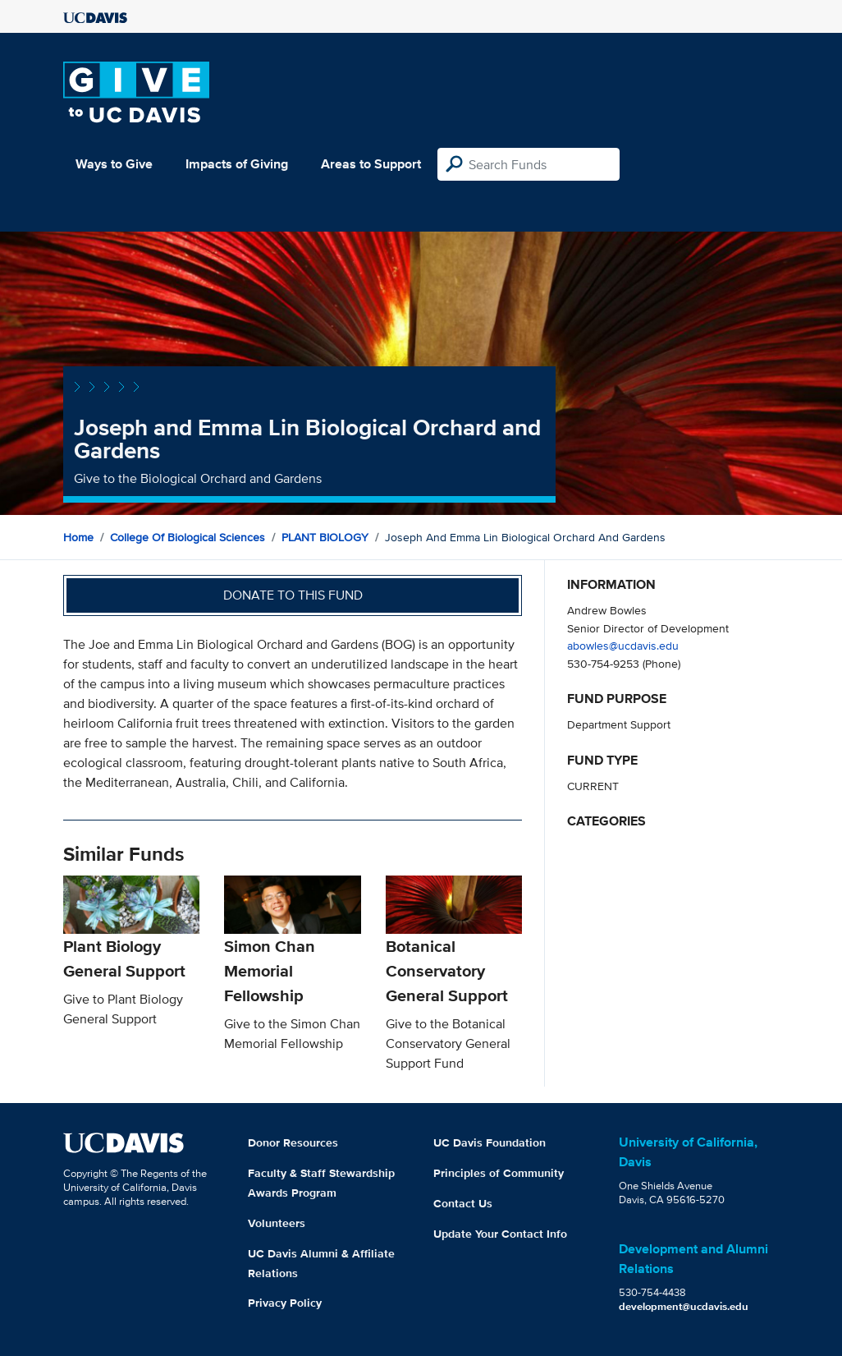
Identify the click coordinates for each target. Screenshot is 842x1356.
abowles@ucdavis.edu (623, 645)
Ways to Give (114, 163)
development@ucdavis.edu (683, 1306)
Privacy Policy (285, 1302)
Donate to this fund (293, 595)
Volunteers (276, 1223)
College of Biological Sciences (187, 537)
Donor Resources (293, 1142)
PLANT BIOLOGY (324, 537)
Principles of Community (498, 1173)
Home (78, 537)
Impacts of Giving (236, 163)
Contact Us (462, 1203)
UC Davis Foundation (489, 1142)
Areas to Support (371, 163)
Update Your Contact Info (500, 1233)
